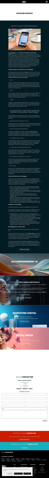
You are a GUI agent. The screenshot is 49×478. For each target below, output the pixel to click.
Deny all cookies (18, 473)
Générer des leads (24, 321)
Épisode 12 (23, 459)
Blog (42, 466)
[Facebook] (43, 472)
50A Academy (33, 466)
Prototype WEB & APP (33, 470)
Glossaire (42, 468)
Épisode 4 (23, 458)
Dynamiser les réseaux (24, 343)
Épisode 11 (18, 459)
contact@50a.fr (25, 385)
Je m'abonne (24, 447)
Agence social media (24, 249)
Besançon (25, 388)
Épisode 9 (8, 459)
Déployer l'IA (24, 269)
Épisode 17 (4, 461)
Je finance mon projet (24, 439)
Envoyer (45, 420)
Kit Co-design (42, 469)
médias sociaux (33, 131)
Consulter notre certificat (24, 294)
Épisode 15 (39, 459)
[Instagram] (42, 472)
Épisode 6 (33, 458)
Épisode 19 (14, 461)
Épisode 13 (29, 459)
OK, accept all (27, 473)
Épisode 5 (28, 458)
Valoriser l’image (24, 366)
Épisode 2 (13, 458)
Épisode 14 (34, 459)
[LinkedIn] (39, 472)
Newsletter (42, 470)
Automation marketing (33, 473)
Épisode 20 (19, 461)
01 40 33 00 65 (25, 386)
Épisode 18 (9, 461)
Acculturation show (33, 468)
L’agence (14, 466)
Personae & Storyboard (33, 469)
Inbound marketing (33, 471)
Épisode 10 (13, 459)
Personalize (10, 473)
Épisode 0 (3, 458)
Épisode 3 (18, 458)
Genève (30, 388)
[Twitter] (40, 472)
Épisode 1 (8, 458)
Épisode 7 (37, 458)
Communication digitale (23, 466)
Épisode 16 (44, 459)
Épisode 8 (3, 459)
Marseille (19, 388)
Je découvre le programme (24, 297)
